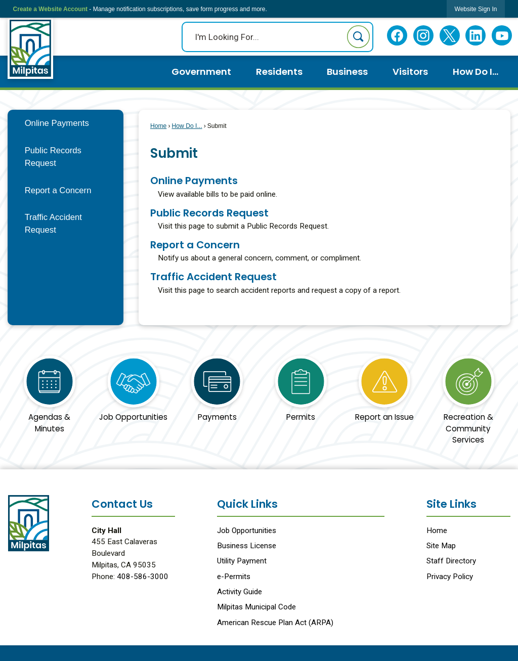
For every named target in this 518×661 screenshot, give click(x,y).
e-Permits (233, 576)
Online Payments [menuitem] (194, 180)
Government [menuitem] (201, 71)
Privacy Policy (449, 576)
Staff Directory (451, 560)
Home (158, 125)
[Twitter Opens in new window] (449, 35)
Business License (246, 545)
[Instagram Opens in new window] (423, 35)
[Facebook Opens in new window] (397, 35)
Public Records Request (53, 157)
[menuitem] (65, 123)
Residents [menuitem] (279, 71)
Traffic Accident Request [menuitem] (213, 277)
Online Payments (57, 123)
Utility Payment (242, 560)
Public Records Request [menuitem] (209, 213)
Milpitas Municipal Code (256, 606)
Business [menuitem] (347, 71)
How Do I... (186, 125)
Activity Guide (239, 591)
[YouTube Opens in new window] (502, 35)
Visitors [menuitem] (410, 71)
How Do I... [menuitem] (475, 71)
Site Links (451, 504)
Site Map (441, 545)
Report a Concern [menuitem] (195, 245)
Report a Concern (58, 190)
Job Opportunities (246, 530)
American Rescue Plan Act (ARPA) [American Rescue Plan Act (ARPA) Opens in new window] (275, 622)
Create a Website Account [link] (50, 9)
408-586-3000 (142, 576)
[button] (358, 36)
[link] (476, 9)
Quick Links (247, 504)
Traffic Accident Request (53, 223)
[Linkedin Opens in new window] (475, 35)
